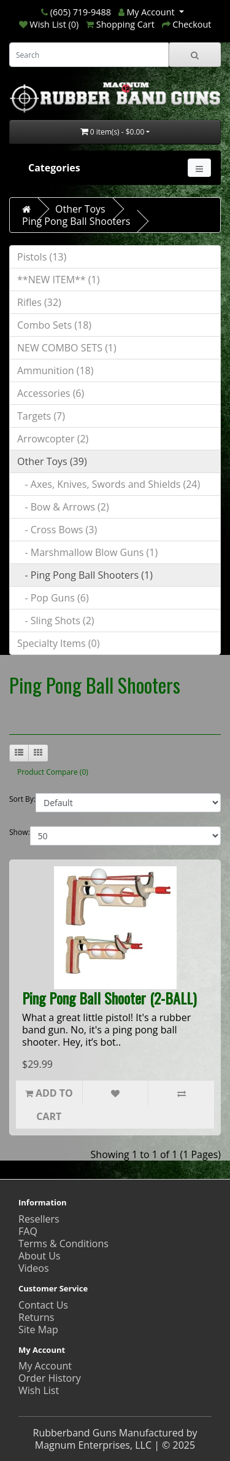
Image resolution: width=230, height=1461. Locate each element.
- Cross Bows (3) (57, 529)
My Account (45, 1366)
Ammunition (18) (55, 370)
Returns (36, 1317)
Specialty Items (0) (58, 643)
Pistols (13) (41, 257)
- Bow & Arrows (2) (63, 507)
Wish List (38, 1390)
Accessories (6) (50, 393)
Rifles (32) (39, 302)
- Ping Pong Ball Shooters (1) (85, 575)
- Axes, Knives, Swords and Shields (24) (108, 484)
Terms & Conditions (63, 1243)
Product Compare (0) (52, 772)
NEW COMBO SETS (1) (67, 347)
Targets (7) (41, 416)
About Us (39, 1256)
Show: (19, 832)
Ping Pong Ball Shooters (76, 221)
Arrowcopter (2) (52, 438)
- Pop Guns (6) (53, 598)
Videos (33, 1268)
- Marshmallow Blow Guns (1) (87, 552)
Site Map (38, 1329)
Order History (49, 1378)
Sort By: (22, 799)
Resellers (38, 1219)
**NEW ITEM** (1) (58, 279)
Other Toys (80, 209)
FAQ (27, 1231)
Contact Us (43, 1305)
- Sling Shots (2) (55, 620)
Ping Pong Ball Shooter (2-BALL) (109, 998)
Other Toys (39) (52, 461)
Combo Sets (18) (54, 325)
